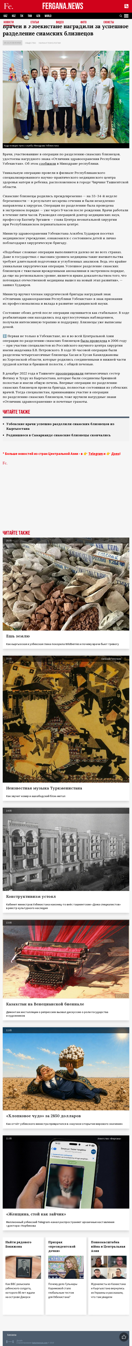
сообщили (47, 163)
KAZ (5, 16)
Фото (83, 22)
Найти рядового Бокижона (18, 1244)
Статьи (35, 22)
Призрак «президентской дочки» (61, 1246)
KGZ (14, 16)
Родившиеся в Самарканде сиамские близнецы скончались (58, 435)
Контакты (11, 1334)
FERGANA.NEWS (62, 6)
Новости (9, 22)
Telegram (95, 453)
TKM (30, 16)
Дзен (115, 453)
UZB (38, 16)
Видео (60, 22)
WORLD (48, 16)
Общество (30, 43)
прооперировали (70, 373)
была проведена (93, 341)
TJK (21, 16)
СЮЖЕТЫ (109, 22)
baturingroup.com (40, 1343)
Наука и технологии (50, 43)
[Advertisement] (66, 503)
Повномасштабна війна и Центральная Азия (108, 1246)
